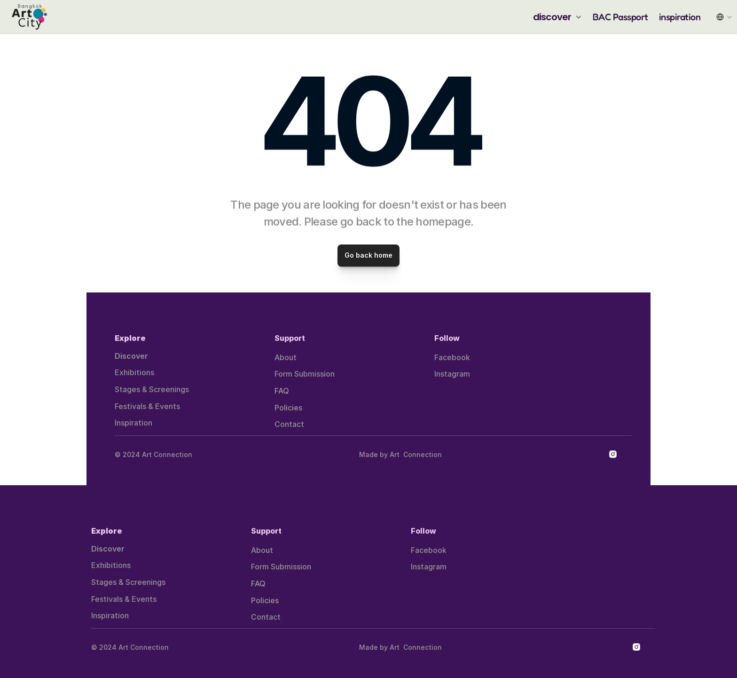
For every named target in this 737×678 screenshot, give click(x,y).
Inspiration (133, 422)
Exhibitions (134, 372)
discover (552, 17)
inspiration (680, 17)
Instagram (452, 373)
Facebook (452, 357)
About (285, 357)
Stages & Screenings (152, 389)
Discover (131, 356)
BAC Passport (620, 17)
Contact (289, 424)
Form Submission (304, 373)
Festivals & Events (147, 406)
